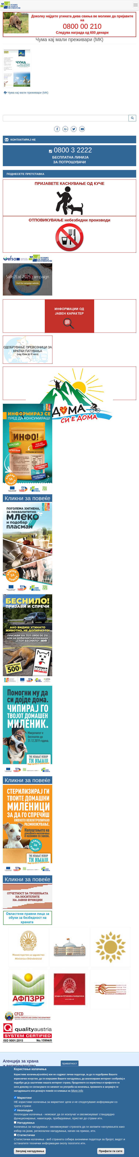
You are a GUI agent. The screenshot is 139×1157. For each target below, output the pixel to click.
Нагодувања (26, 1130)
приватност (69, 1071)
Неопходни (25, 1118)
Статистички (26, 1143)
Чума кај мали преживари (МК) (28, 92)
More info (77, 1098)
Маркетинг (24, 1105)
